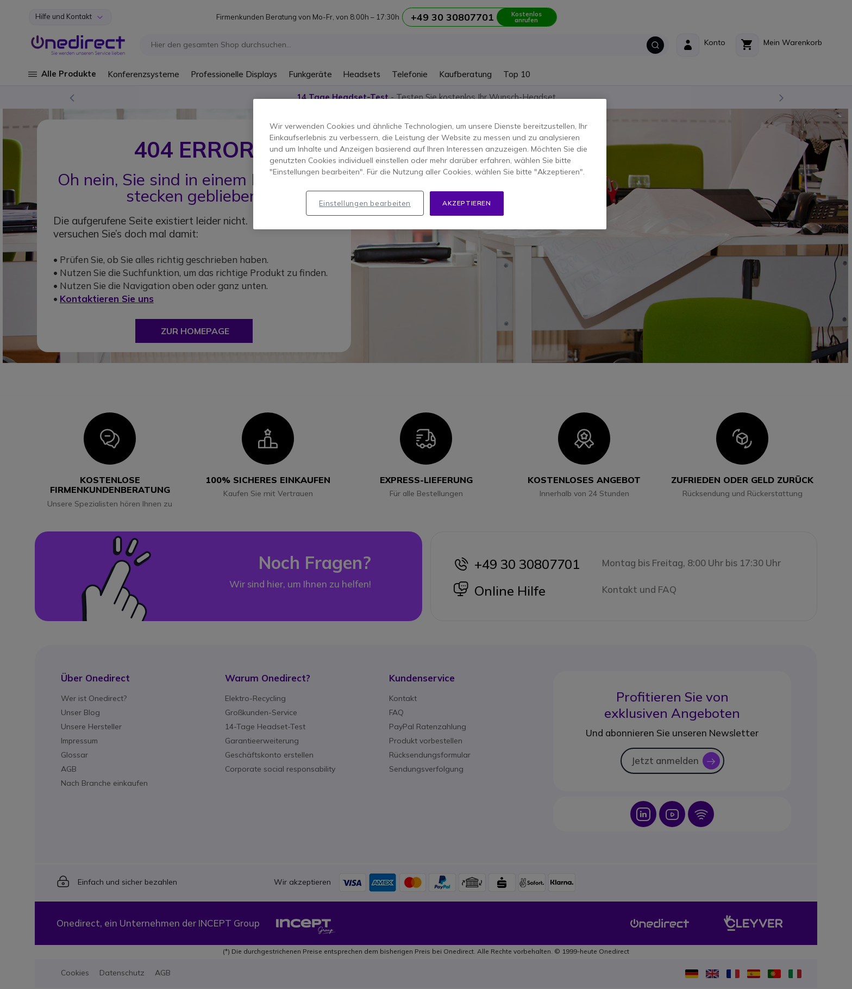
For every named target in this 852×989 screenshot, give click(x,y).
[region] (429, 164)
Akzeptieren (466, 203)
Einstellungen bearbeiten (365, 203)
